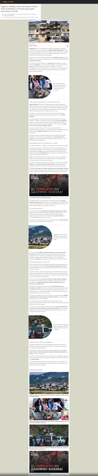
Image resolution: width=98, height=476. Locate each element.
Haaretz (51, 160)
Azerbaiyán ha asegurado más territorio (45, 205)
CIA (56, 111)
